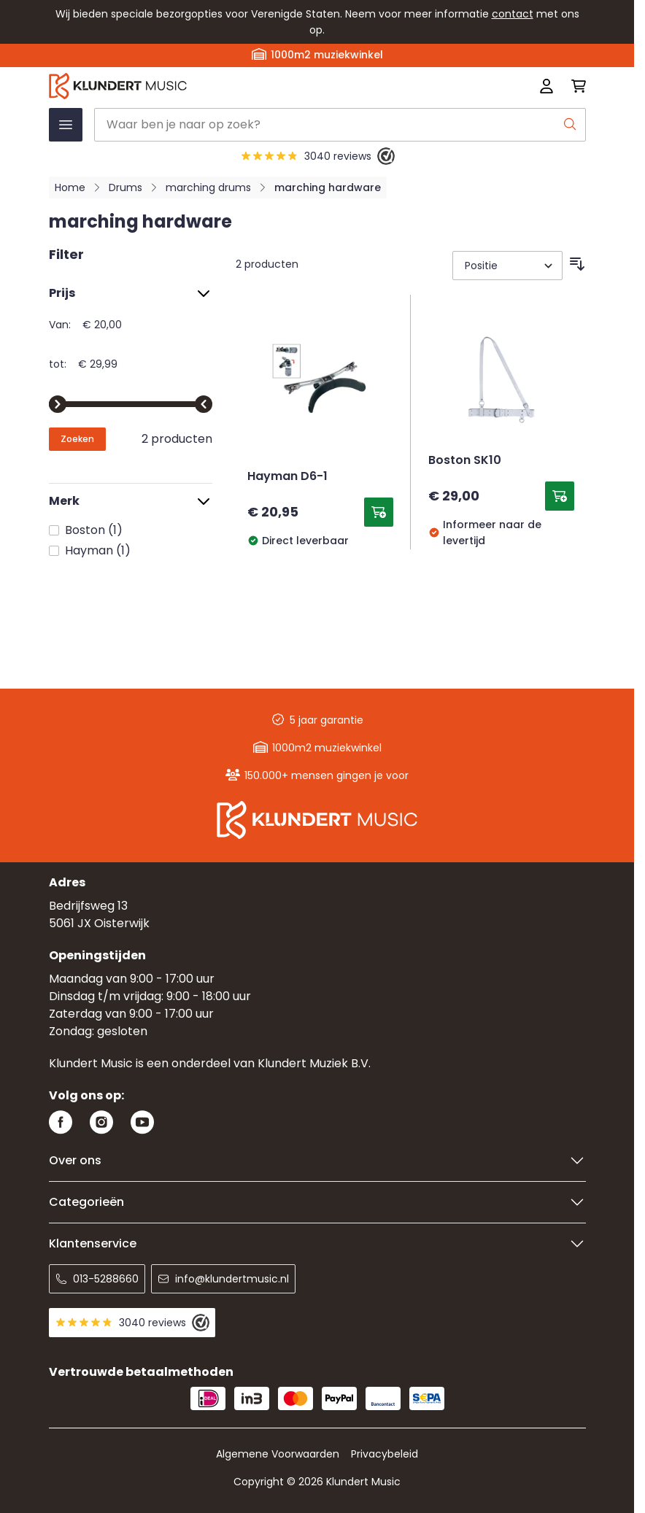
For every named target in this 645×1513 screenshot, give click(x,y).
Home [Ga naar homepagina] (70, 187)
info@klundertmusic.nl (223, 1279)
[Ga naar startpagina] (210, 86)
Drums (125, 187)
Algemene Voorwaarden (277, 1454)
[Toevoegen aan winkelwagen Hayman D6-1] (378, 512)
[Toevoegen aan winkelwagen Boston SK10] (559, 496)
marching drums (208, 187)
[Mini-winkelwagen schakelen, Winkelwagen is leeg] (574, 86)
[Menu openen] (65, 125)
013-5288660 (97, 1279)
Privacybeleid (384, 1454)
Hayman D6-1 (287, 477)
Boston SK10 (464, 461)
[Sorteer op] (507, 265)
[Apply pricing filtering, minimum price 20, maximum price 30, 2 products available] (77, 439)
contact (512, 14)
